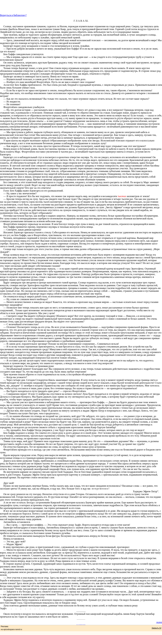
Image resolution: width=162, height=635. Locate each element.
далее (159, 622)
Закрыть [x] (156, 628)
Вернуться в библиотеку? (13, 15)
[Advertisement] (81, 7)
